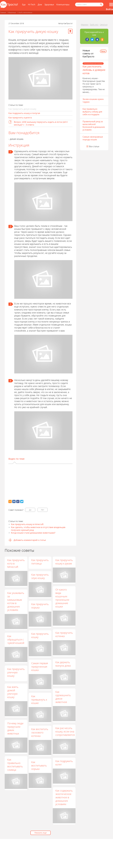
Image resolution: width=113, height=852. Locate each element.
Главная (3, 12)
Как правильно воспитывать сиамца (16, 765)
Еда (24, 4)
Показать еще (40, 833)
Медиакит (85, 24)
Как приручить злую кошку (40, 576)
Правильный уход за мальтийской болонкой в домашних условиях (94, 125)
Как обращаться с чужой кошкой (17, 640)
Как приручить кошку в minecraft (27, 524)
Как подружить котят (64, 763)
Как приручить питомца (40, 561)
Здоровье (49, 4)
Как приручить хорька (40, 606)
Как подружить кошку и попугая (24, 113)
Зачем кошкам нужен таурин (93, 100)
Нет (42, 510)
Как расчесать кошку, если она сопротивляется (64, 732)
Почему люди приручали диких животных (18, 729)
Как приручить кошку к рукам (64, 561)
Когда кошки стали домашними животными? (33, 532)
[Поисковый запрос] (89, 4)
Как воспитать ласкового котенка (38, 733)
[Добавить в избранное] (70, 31)
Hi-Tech (31, 4)
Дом (40, 4)
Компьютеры (62, 4)
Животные (12, 12)
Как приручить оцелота (20, 117)
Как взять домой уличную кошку (15, 692)
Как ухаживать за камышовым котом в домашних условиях (15, 602)
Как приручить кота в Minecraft (16, 563)
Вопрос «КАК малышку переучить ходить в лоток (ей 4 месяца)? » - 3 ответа (40, 123)
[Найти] (101, 4)
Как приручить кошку (38, 635)
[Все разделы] (111, 4)
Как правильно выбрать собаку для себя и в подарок (92, 112)
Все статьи (94, 146)
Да (30, 510)
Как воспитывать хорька (37, 766)
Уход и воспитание (25, 12)
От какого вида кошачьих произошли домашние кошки (62, 598)
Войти (109, 9)
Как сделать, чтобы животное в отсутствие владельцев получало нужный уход (38, 528)
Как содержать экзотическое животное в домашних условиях (62, 798)
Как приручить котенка (64, 634)
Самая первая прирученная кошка (38, 667)
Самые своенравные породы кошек (93, 138)
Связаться (103, 24)
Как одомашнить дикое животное (62, 697)
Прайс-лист (94, 24)
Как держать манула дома (63, 664)
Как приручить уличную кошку (17, 673)
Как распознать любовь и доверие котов (94, 70)
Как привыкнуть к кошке (38, 700)
